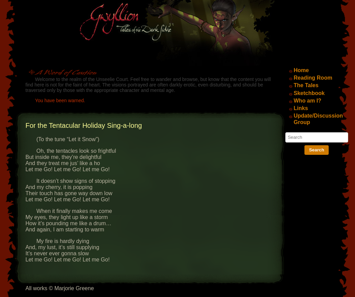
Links (301, 108)
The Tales (306, 85)
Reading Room (313, 78)
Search (316, 149)
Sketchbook (309, 93)
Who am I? (308, 101)
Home (301, 70)
